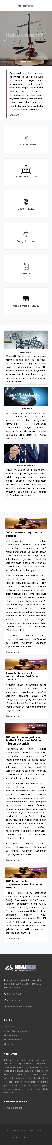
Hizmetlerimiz (11, 1026)
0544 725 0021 (14, 1000)
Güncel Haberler (36, 521)
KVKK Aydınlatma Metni (16, 1031)
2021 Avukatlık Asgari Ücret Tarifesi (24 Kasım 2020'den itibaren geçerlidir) (24, 740)
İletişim (9, 1044)
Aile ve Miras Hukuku (26, 305)
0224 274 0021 (14, 993)
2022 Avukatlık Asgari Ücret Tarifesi (24, 534)
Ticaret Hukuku (26, 144)
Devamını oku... (14, 652)
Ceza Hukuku (26, 208)
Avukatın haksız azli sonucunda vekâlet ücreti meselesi (22, 676)
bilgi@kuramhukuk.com (19, 1006)
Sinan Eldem (36, 1137)
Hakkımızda (10, 1035)
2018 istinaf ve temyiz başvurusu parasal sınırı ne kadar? (24, 884)
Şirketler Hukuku (26, 176)
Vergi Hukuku (26, 241)
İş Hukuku (26, 273)
